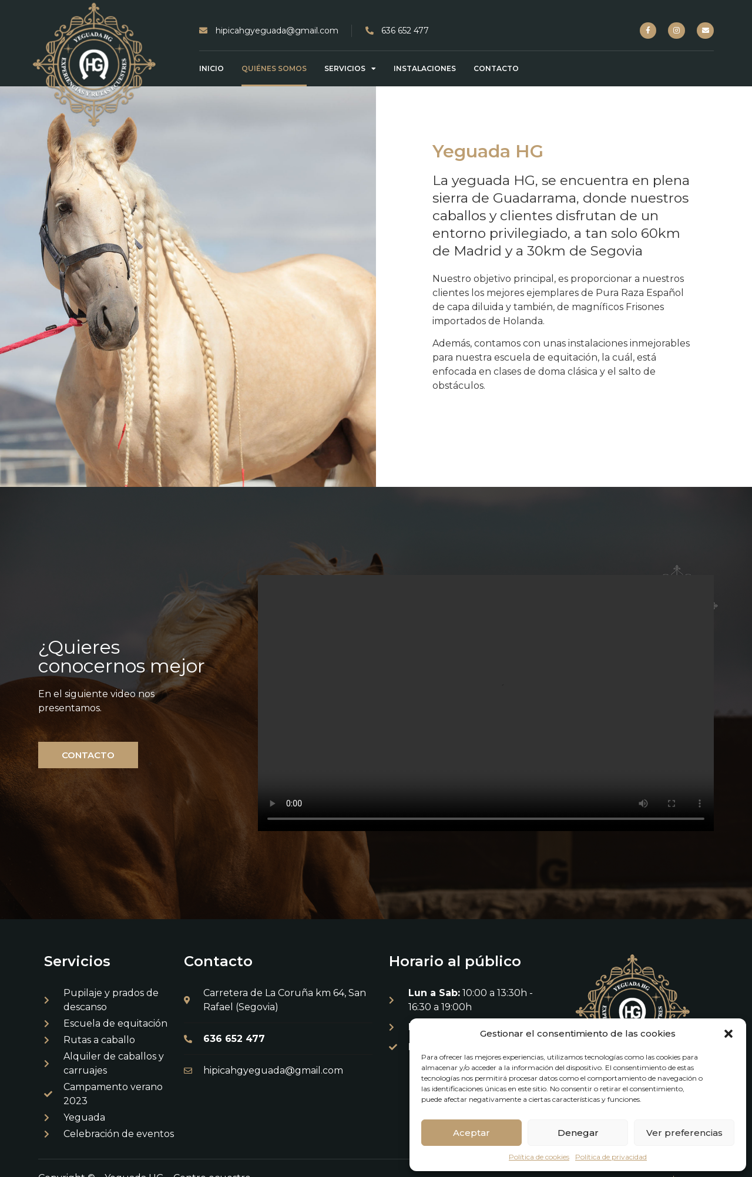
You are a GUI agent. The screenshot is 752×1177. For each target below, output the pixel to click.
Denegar (578, 1132)
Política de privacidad (611, 1156)
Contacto (496, 68)
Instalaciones (425, 68)
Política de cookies (539, 1156)
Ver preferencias (684, 1132)
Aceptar (471, 1132)
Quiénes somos (274, 68)
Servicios (350, 68)
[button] (728, 1034)
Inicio (211, 68)
